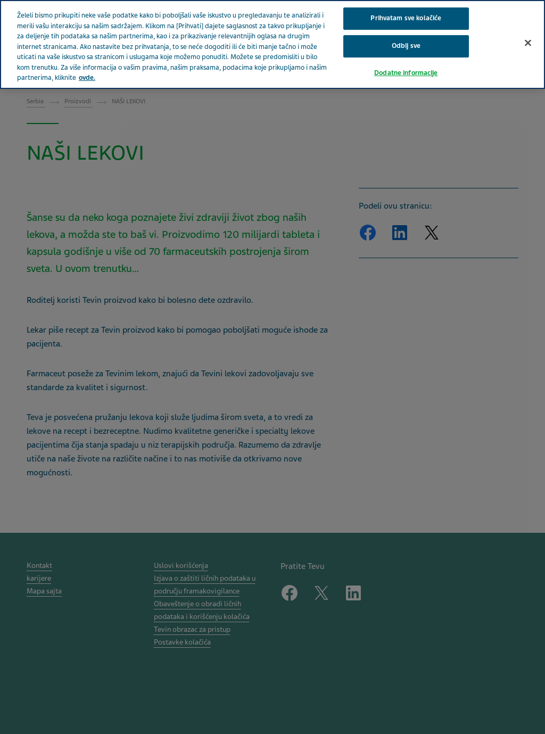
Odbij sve (406, 33)
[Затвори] (528, 30)
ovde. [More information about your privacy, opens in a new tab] (87, 65)
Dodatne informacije (405, 59)
